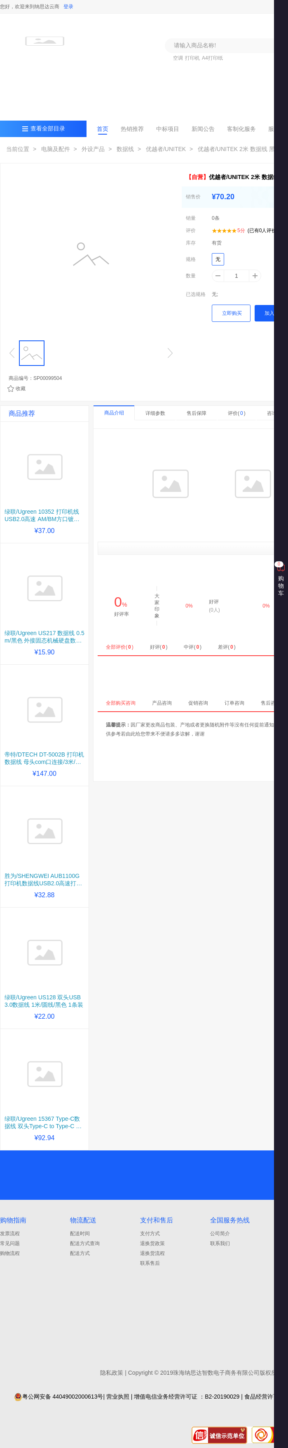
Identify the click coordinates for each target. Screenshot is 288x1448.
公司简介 (220, 1233)
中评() (192, 647)
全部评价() (119, 647)
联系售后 (150, 1263)
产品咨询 (162, 703)
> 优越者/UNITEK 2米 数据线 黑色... (236, 149)
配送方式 (80, 1253)
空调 (178, 58)
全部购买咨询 (121, 703)
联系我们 (220, 1243)
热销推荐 (132, 129)
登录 (68, 6)
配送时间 (80, 1233)
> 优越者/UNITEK (161, 149)
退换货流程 (152, 1253)
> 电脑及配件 (50, 149)
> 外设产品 (88, 149)
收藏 (21, 388)
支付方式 (150, 1233)
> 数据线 (120, 149)
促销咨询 (198, 703)
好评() (159, 647)
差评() (227, 647)
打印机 (192, 58)
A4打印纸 (212, 58)
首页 (102, 129)
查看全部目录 (47, 129)
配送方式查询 (85, 1243)
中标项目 (167, 129)
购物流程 (10, 1253)
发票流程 (10, 1233)
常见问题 (10, 1243)
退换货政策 (152, 1243)
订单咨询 (234, 703)
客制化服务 (241, 129)
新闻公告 (203, 129)
